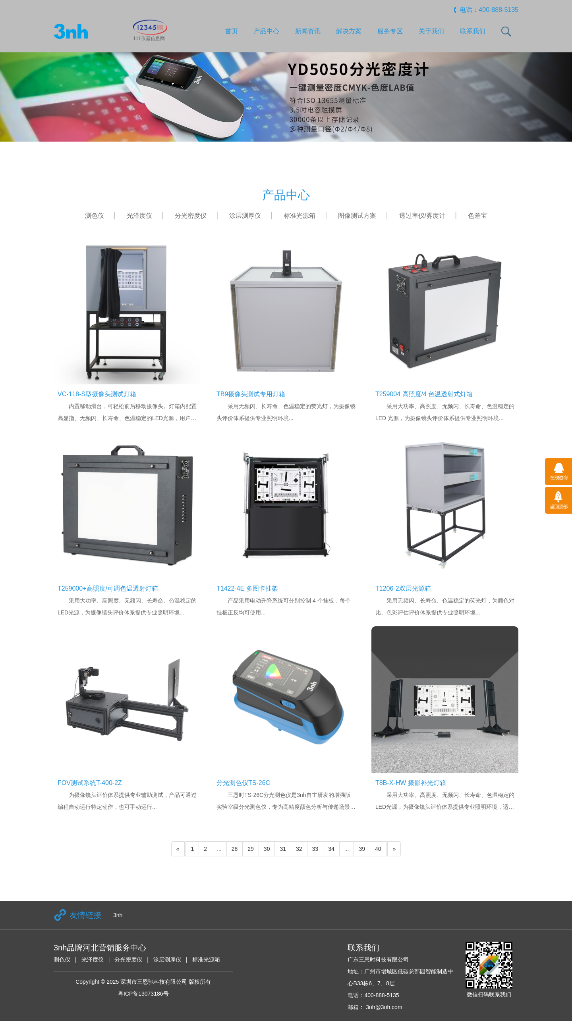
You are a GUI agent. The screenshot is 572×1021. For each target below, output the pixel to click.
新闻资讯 (308, 31)
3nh (117, 915)
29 (250, 849)
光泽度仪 (139, 215)
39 (362, 849)
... (219, 849)
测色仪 (94, 215)
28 (235, 849)
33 (315, 849)
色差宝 (477, 215)
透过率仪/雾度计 (422, 215)
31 (283, 849)
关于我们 (431, 31)
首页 (231, 31)
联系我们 (472, 31)
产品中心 (266, 31)
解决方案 (348, 31)
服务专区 (390, 31)
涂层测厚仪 (245, 215)
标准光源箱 (299, 215)
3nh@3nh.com (383, 1007)
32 (299, 849)
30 (267, 849)
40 (378, 849)
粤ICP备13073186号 (143, 993)
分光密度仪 (191, 215)
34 (331, 849)
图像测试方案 (357, 215)
